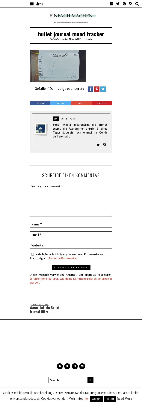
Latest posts (69, 118)
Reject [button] (110, 398)
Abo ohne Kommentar (63, 258)
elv (90, 39)
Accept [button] (96, 398)
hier (86, 398)
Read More (124, 398)
